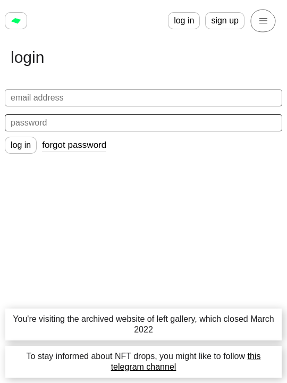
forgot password (74, 145)
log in (184, 20)
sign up (225, 20)
